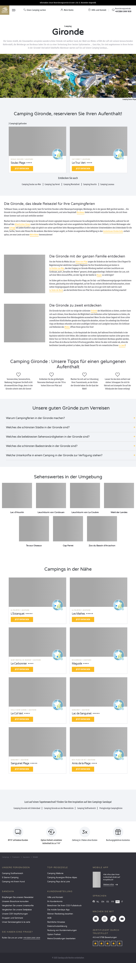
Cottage (12, 227)
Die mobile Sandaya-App (58, 910)
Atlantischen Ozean (22, 224)
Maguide (77, 663)
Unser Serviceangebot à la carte (16, 922)
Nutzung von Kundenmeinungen (62, 930)
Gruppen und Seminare (12, 918)
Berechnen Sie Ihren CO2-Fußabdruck (64, 905)
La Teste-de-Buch (56, 290)
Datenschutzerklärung (57, 926)
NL (98, 902)
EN (102, 902)
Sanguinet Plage (20, 763)
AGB (49, 918)
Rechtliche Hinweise (56, 922)
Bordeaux (80, 212)
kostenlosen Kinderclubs (113, 231)
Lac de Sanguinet (82, 713)
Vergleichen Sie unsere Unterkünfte (18, 905)
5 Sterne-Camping (10, 877)
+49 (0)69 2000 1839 (31, 938)
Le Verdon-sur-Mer (56, 268)
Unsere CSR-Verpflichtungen (15, 914)
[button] (71, 418)
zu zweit (122, 345)
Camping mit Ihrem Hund (13, 882)
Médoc (67, 327)
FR (112, 902)
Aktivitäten (34, 234)
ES (108, 902)
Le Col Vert (17, 713)
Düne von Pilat (81, 261)
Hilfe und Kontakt (55, 897)
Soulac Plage (18, 162)
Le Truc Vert (79, 162)
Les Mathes (78, 613)
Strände (94, 310)
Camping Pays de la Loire (58, 882)
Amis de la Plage (81, 763)
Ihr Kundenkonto (55, 901)
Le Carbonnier (19, 663)
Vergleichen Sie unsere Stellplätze (17, 910)
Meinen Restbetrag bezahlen (60, 914)
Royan (99, 275)
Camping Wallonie (55, 873)
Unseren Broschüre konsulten (15, 901)
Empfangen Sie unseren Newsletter (17, 897)
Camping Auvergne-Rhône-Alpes (62, 877)
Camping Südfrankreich (12, 873)
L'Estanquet (17, 613)
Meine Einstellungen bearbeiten (61, 938)
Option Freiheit (54, 934)
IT (122, 902)
